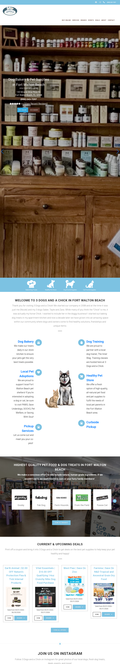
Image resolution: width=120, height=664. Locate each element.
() (36, 103)
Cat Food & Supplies (89, 290)
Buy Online (20, 110)
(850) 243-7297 (28, 99)
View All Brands (61, 522)
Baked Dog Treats (31, 290)
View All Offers (60, 630)
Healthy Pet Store (51, 290)
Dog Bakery (35, 110)
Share (21, 618)
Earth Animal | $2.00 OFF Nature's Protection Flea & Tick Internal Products (16, 575)
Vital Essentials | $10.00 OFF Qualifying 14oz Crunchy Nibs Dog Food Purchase (45, 575)
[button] (117, 151)
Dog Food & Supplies (70, 290)
